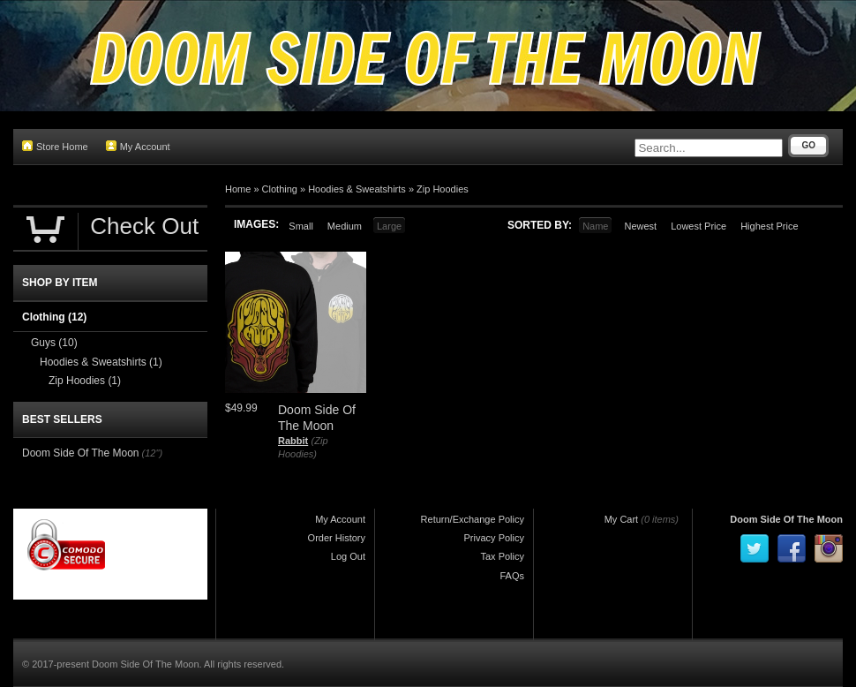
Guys (54, 342)
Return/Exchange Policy (472, 519)
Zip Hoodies (443, 189)
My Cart (621, 519)
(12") (152, 453)
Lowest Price (698, 226)
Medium (344, 226)
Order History (336, 537)
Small (301, 226)
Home (238, 189)
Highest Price (769, 226)
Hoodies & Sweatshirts (357, 189)
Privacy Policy (494, 537)
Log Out (348, 556)
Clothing (279, 189)
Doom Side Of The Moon (80, 453)
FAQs (511, 575)
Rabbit (293, 440)
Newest (640, 226)
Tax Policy (502, 556)
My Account (138, 146)
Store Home (55, 146)
